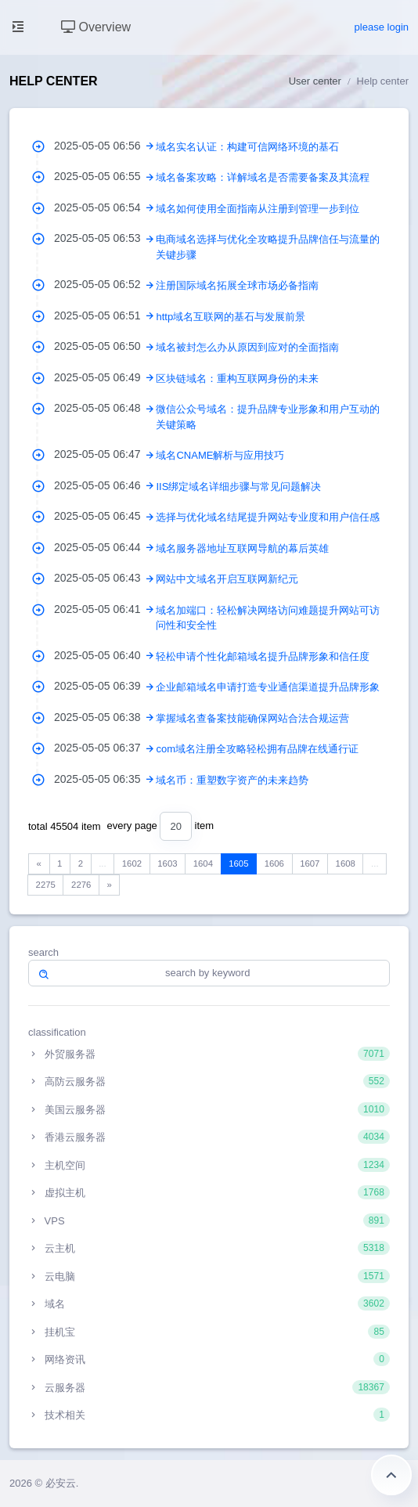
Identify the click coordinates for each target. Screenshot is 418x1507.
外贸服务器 (209, 1054)
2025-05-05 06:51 (105, 315)
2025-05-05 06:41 (105, 609)
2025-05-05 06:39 (105, 686)
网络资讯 (209, 1359)
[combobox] (175, 826)
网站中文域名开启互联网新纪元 (227, 579)
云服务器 (209, 1387)
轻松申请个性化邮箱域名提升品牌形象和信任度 (262, 656)
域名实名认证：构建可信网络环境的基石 (247, 147)
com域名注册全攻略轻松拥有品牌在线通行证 (257, 749)
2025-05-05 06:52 (105, 284)
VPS (209, 1220)
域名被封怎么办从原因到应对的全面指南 (247, 347)
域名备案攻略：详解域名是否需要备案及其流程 (262, 177)
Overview (96, 27)
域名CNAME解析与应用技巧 (220, 455)
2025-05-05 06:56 (105, 145)
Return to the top (391, 1475)
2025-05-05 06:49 (105, 377)
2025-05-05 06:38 (105, 717)
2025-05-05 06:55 (105, 176)
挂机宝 (209, 1332)
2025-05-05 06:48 (105, 408)
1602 (132, 863)
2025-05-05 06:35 (105, 779)
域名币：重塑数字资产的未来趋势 (232, 780)
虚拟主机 (209, 1192)
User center (315, 81)
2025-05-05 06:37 (105, 747)
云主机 (209, 1248)
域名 (209, 1303)
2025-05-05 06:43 (105, 577)
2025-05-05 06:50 (105, 346)
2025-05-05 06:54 (105, 207)
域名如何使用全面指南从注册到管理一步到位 (257, 209)
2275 (46, 884)
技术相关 (209, 1415)
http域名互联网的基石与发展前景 (230, 317)
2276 (81, 884)
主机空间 (209, 1165)
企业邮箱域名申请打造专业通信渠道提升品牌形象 (268, 687)
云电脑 (209, 1276)
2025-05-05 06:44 (105, 547)
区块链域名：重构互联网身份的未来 (237, 378)
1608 (345, 863)
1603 (167, 863)
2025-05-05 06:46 (105, 485)
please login (382, 27)
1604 (203, 863)
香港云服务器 (209, 1137)
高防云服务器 (209, 1081)
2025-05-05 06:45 (105, 516)
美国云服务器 (209, 1109)
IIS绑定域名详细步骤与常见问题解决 (238, 486)
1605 (238, 863)
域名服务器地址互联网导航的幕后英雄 (242, 548)
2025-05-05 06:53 (105, 238)
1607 (309, 863)
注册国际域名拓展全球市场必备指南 (237, 285)
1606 (274, 863)
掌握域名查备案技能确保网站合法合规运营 (252, 718)
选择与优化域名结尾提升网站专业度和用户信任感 (268, 517)
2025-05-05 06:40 (105, 655)
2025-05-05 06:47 (105, 454)
